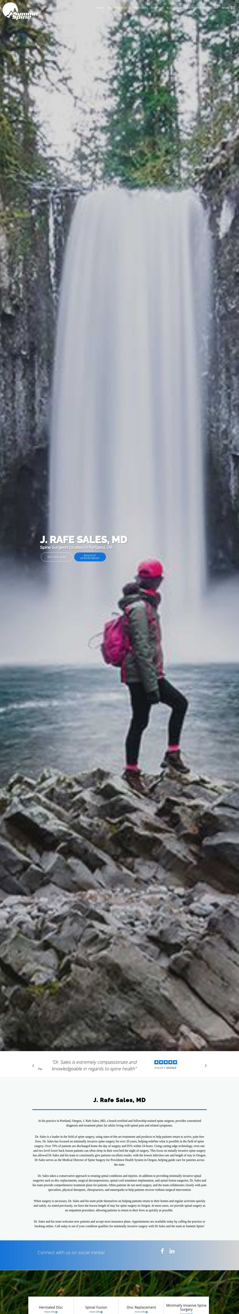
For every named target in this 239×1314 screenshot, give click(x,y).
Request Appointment (90, 556)
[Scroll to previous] (34, 1066)
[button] (233, 7)
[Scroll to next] (205, 1066)
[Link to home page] (39, 11)
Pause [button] (40, 1069)
